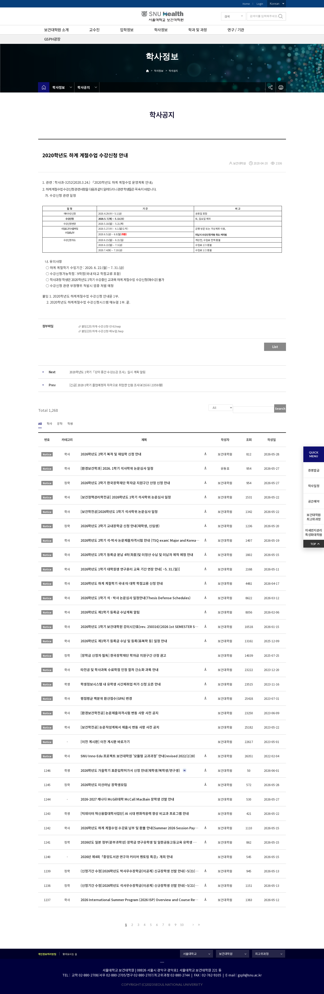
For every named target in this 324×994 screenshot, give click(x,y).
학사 (49, 423)
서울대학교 (190, 953)
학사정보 (161, 29)
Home (246, 3)
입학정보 (126, 29)
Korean (274, 3)
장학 (59, 423)
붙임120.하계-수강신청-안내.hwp (101, 326)
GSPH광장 (52, 39)
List (275, 347)
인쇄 (281, 87)
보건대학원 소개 (56, 29)
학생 (70, 423)
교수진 (94, 29)
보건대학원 (225, 953)
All (40, 423)
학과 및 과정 (197, 29)
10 (182, 924)
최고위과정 (262, 953)
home (43, 87)
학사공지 (173, 70)
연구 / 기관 (236, 29)
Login (260, 3)
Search (280, 408)
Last (198, 924)
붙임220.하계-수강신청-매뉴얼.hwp (102, 331)
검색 (227, 16)
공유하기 (270, 87)
